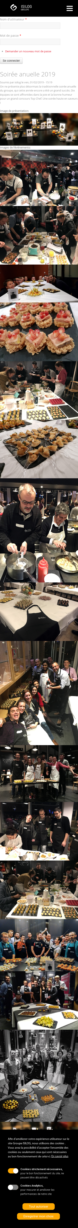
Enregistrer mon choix (38, 1216)
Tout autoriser (38, 1206)
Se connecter (11, 60)
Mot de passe (10, 35)
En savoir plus (59, 1156)
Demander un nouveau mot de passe (28, 51)
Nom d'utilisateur (13, 19)
